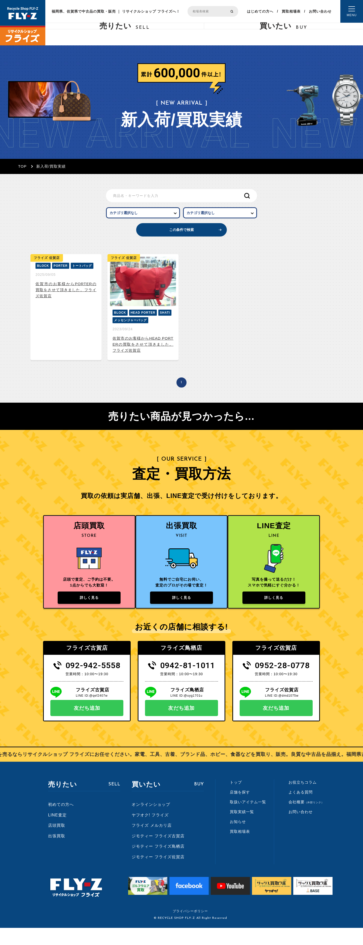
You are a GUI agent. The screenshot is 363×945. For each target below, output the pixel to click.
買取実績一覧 (242, 828)
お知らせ (238, 838)
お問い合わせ (320, 11)
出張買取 (56, 853)
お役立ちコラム (302, 799)
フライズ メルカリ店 (151, 842)
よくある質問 (300, 809)
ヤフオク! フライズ (150, 832)
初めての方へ (61, 821)
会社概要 (306, 819)
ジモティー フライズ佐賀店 (158, 874)
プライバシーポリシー (190, 928)
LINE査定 (57, 832)
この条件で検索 (182, 238)
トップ (236, 799)
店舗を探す (240, 809)
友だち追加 (87, 725)
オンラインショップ (151, 821)
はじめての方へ (260, 11)
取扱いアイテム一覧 (248, 819)
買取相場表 (291, 11)
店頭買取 (56, 842)
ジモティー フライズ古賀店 (158, 853)
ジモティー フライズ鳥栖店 (158, 863)
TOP (22, 166)
